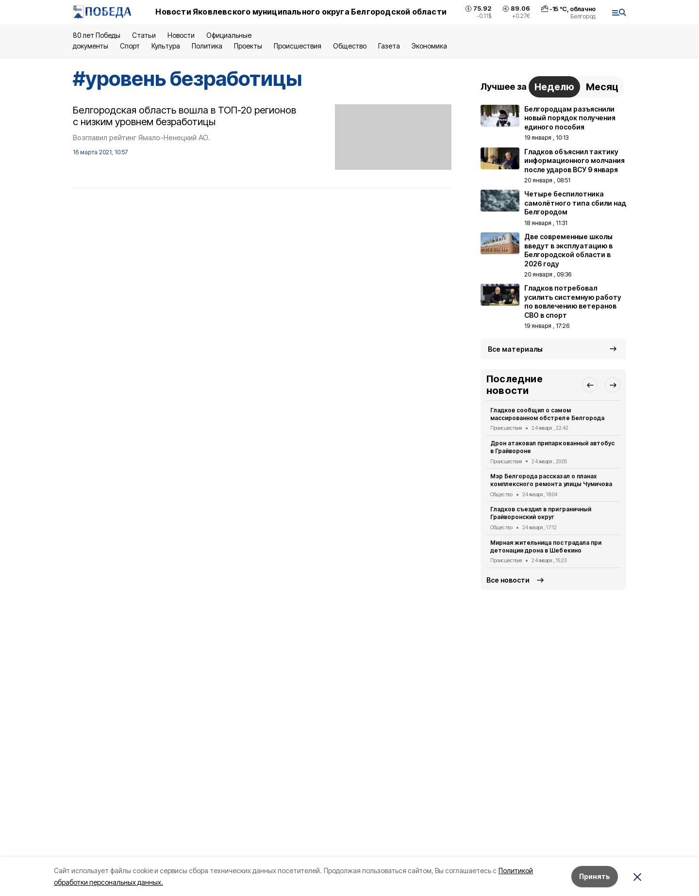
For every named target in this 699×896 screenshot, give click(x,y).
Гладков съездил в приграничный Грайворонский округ (540, 513)
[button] (590, 384)
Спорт (130, 46)
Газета (389, 46)
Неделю (554, 87)
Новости (181, 35)
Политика (207, 46)
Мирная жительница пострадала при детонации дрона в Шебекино (545, 546)
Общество (349, 46)
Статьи (143, 35)
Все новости (508, 580)
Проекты (248, 46)
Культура (165, 46)
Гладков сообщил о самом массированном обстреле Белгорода (547, 414)
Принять (594, 876)
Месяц (602, 87)
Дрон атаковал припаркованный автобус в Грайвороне (552, 447)
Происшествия (297, 46)
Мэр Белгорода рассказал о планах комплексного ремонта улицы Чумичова (551, 480)
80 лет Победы (96, 35)
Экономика (429, 46)
